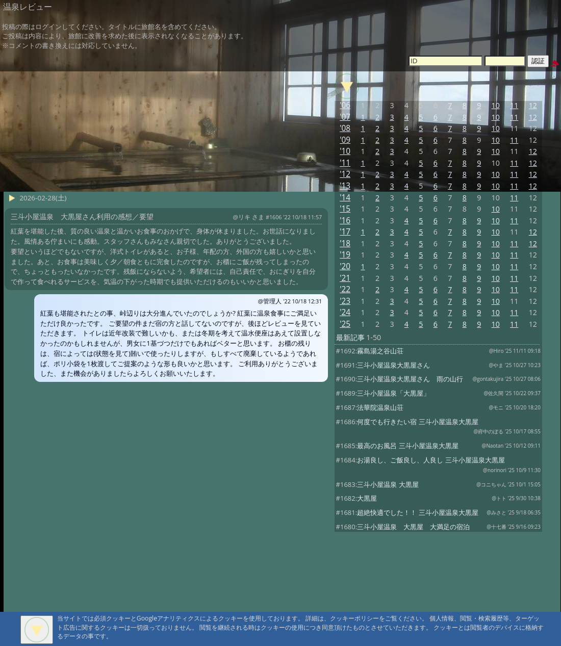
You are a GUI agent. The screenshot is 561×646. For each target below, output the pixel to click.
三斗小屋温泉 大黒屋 (387, 484)
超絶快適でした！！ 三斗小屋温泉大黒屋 (417, 512)
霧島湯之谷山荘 (380, 350)
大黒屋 (367, 498)
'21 (345, 278)
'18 (345, 243)
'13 (345, 185)
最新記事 (350, 337)
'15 (345, 208)
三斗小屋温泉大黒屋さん (393, 365)
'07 (345, 117)
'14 (345, 197)
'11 (345, 163)
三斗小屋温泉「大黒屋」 (393, 393)
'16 (345, 220)
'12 (345, 174)
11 (514, 105)
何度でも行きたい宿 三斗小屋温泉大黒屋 (417, 421)
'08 (345, 128)
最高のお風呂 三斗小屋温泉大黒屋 (407, 445)
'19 (345, 254)
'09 (345, 140)
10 (496, 105)
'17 (345, 231)
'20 (345, 266)
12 (533, 105)
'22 (345, 289)
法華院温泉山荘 (380, 407)
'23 (345, 301)
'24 (345, 312)
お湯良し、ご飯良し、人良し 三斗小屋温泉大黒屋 (430, 459)
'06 (345, 105)
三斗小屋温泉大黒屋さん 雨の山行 (410, 378)
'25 (345, 324)
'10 (345, 151)
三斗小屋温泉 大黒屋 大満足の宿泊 (413, 526)
